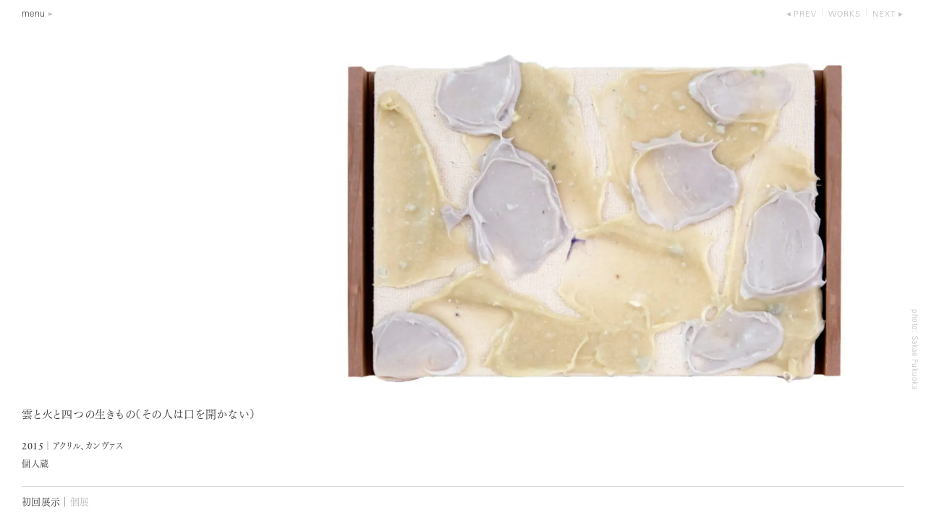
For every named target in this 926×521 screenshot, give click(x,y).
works (844, 15)
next (884, 15)
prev (805, 15)
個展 (80, 502)
